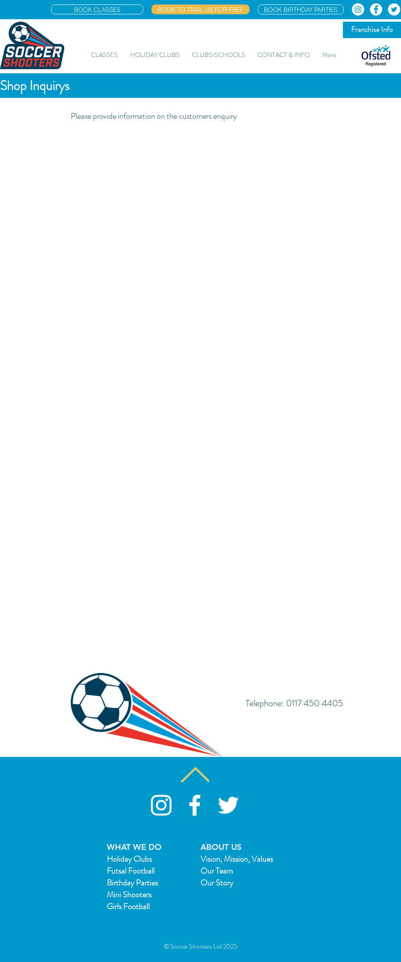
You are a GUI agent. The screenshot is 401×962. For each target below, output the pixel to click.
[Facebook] (376, 9)
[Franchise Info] (372, 30)
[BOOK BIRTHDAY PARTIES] (301, 9)
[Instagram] (358, 9)
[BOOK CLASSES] (97, 9)
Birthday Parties (132, 883)
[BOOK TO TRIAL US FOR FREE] (200, 9)
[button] (104, 55)
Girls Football (128, 906)
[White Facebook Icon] (195, 805)
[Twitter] (394, 9)
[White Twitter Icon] (228, 805)
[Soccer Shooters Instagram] (161, 805)
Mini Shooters (129, 895)
